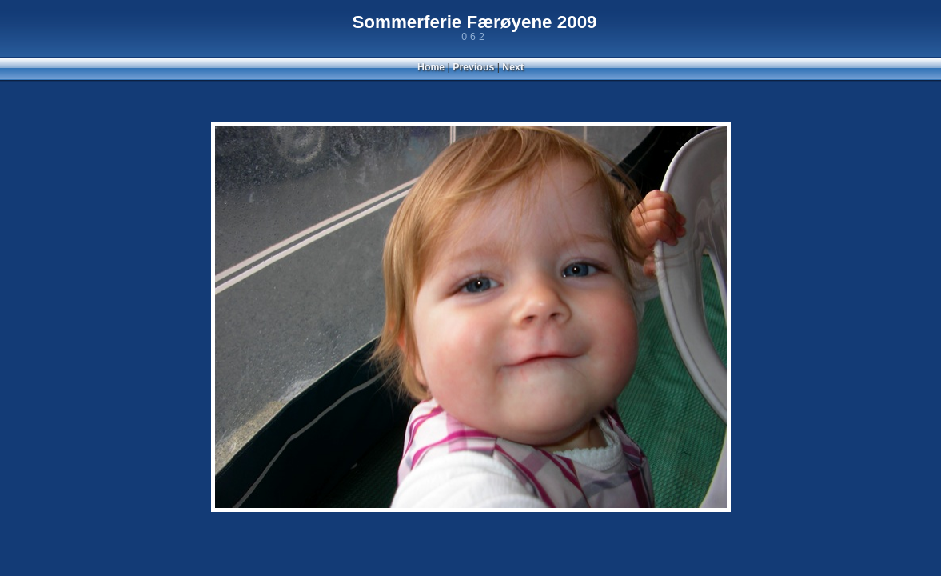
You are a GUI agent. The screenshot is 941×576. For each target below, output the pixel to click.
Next (513, 67)
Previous (473, 67)
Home (431, 67)
